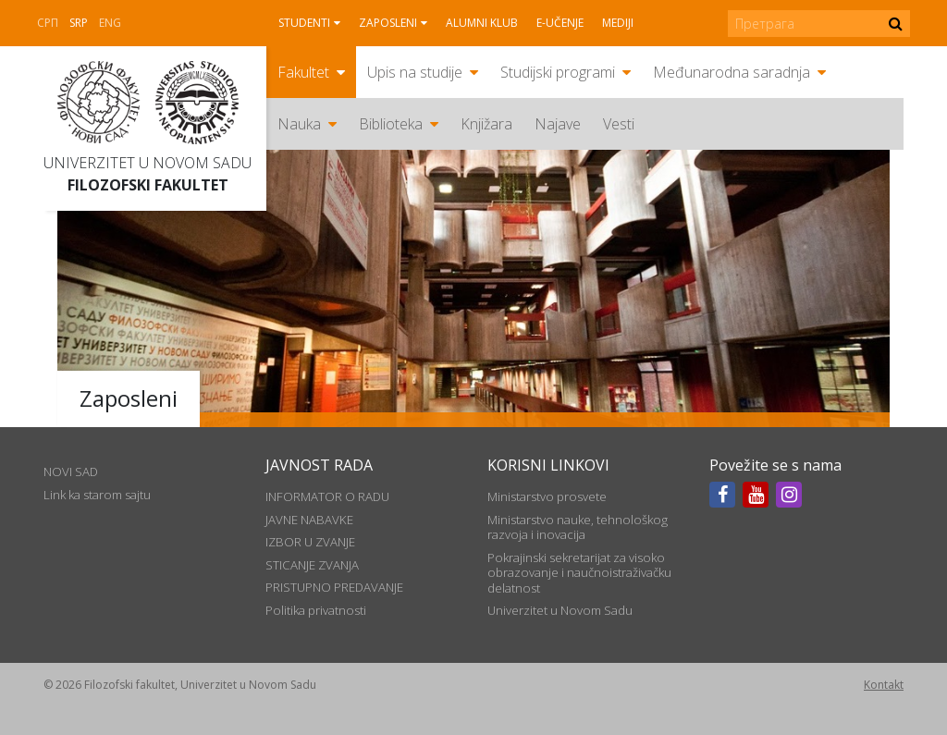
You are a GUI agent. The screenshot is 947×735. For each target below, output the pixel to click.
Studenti (304, 23)
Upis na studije (414, 72)
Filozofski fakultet (148, 185)
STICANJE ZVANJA (312, 565)
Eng (110, 23)
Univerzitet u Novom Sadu (147, 163)
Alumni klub (482, 23)
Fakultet (303, 72)
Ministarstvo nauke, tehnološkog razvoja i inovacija (577, 527)
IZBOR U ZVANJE (310, 541)
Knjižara (486, 124)
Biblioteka (391, 124)
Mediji (617, 23)
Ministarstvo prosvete (547, 496)
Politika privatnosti (315, 610)
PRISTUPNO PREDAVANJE (334, 587)
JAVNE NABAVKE (309, 519)
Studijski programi (557, 72)
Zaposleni (388, 23)
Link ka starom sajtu (97, 494)
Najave (558, 124)
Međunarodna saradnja (731, 72)
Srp (78, 23)
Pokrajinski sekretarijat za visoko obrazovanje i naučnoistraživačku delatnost (579, 572)
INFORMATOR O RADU (327, 496)
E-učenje (560, 23)
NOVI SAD (70, 471)
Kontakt (884, 684)
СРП (47, 23)
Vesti (618, 124)
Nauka (299, 124)
